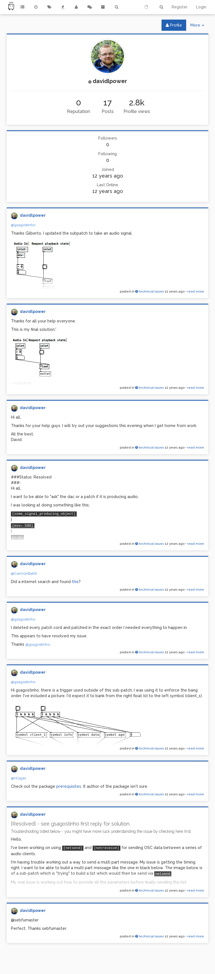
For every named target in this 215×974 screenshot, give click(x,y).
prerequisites (68, 786)
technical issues (149, 291)
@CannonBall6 (24, 573)
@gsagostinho (23, 225)
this (75, 581)
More (199, 26)
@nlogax (18, 778)
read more (195, 291)
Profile (174, 25)
